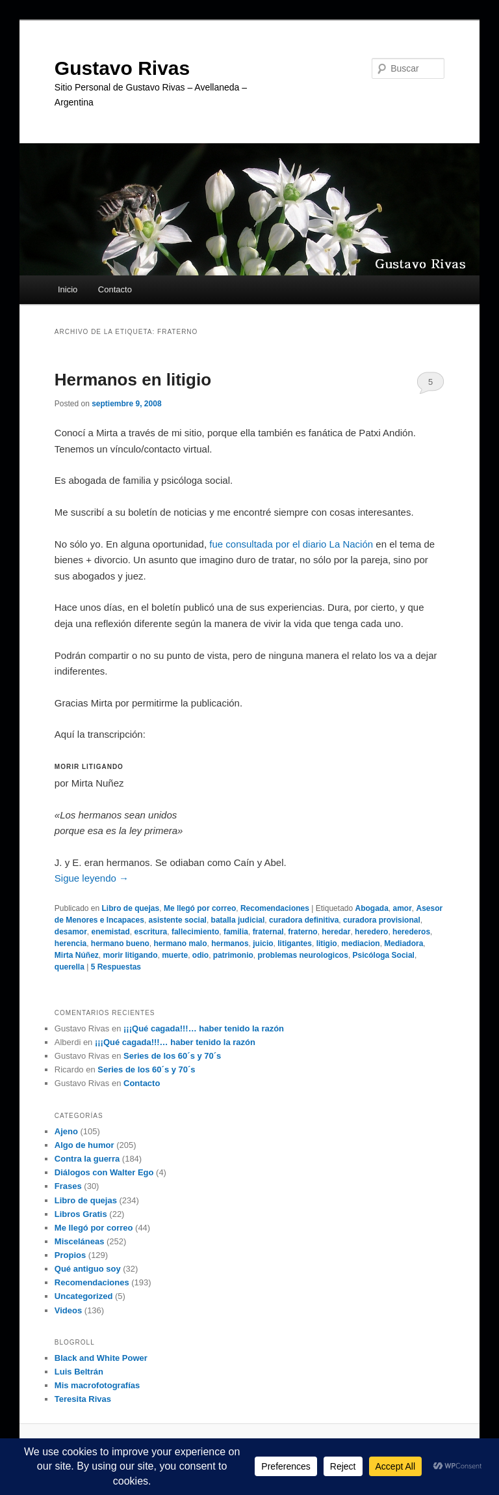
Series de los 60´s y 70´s (172, 1056)
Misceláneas (80, 1241)
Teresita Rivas (83, 1399)
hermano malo (180, 943)
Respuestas (116, 966)
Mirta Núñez (77, 955)
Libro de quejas (131, 908)
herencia (70, 943)
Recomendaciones (274, 908)
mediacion (360, 943)
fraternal (268, 931)
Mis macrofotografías (97, 1385)
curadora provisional (381, 920)
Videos (68, 1310)
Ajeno (66, 1131)
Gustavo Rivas (122, 68)
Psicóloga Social (384, 955)
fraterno (302, 931)
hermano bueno (120, 943)
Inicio (67, 289)
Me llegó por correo (200, 908)
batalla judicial (238, 920)
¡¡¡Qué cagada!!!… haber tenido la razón (203, 1028)
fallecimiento (195, 931)
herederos (411, 931)
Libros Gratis (81, 1214)
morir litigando (130, 955)
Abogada (372, 908)
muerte (175, 955)
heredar (336, 931)
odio (200, 955)
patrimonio (233, 955)
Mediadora (403, 943)
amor (402, 908)
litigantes (294, 943)
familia (236, 931)
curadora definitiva (304, 920)
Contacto (115, 289)
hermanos (229, 943)
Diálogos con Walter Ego (104, 1172)
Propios (70, 1255)
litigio (326, 943)
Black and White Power (101, 1358)
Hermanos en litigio (133, 379)
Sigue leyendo (92, 878)
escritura (151, 931)
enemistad (111, 931)
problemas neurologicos (303, 955)
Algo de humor (84, 1145)
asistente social (178, 920)
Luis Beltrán (79, 1371)
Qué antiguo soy (88, 1269)
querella (69, 966)
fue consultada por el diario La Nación (291, 544)
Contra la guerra (87, 1159)
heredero (371, 931)
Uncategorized (84, 1296)
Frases (68, 1186)
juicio (263, 943)
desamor (71, 931)
